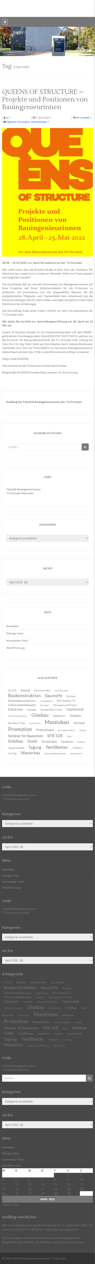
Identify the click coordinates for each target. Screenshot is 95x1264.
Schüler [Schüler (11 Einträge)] (83, 730)
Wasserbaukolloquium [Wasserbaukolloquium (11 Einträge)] (55, 753)
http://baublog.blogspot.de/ (62, 1229)
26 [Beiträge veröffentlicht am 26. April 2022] (16, 1193)
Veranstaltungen (39, 121)
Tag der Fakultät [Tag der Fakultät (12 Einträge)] (74, 1033)
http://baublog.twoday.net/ (68, 1242)
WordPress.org (15, 647)
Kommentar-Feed (17, 640)
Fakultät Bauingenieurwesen (23, 489)
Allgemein (11, 121)
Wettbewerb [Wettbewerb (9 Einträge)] (76, 753)
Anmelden (12, 626)
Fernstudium (23, 121)
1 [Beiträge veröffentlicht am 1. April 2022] (55, 1175)
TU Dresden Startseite (19, 493)
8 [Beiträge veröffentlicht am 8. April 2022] (55, 1179)
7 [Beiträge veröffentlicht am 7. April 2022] (42, 1179)
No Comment (81, 117)
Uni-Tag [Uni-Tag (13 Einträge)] (12, 753)
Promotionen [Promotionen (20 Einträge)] (45, 730)
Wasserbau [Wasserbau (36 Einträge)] (30, 752)
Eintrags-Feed (14, 633)
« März (6, 1204)
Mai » (15, 1204)
